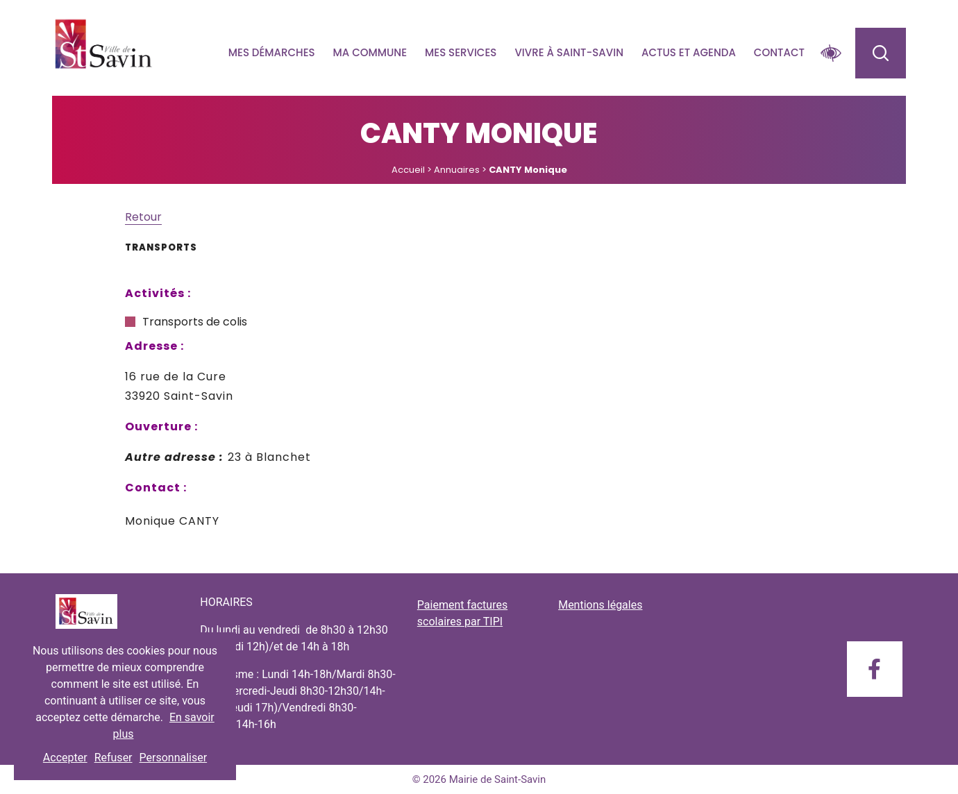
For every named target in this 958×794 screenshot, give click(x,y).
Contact (779, 52)
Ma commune (370, 52)
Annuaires (457, 169)
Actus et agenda (688, 52)
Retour (143, 217)
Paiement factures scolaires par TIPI (462, 613)
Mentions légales (600, 604)
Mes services (460, 52)
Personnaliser (174, 757)
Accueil (408, 169)
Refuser (113, 757)
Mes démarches (271, 52)
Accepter (65, 757)
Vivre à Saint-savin (568, 52)
